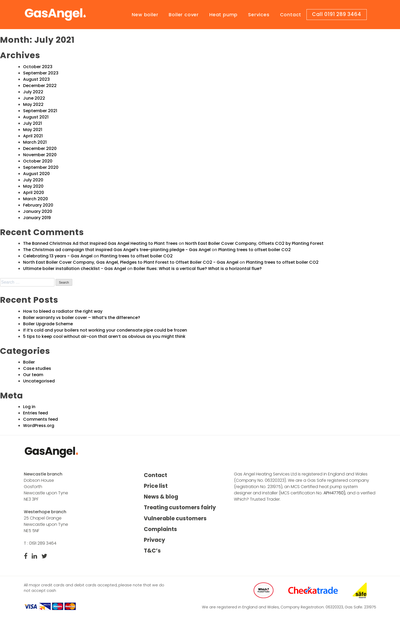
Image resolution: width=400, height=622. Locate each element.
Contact (291, 15)
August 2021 (35, 117)
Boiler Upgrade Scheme (48, 324)
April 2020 (33, 193)
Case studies (37, 368)
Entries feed (35, 413)
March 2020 (35, 199)
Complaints (160, 529)
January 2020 (37, 211)
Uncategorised (39, 381)
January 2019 (37, 218)
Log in (29, 407)
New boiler (145, 15)
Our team (33, 375)
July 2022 (33, 92)
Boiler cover (184, 15)
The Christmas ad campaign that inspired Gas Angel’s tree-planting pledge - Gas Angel (117, 250)
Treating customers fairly (180, 507)
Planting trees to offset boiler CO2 (254, 250)
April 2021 (33, 136)
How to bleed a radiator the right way (62, 311)
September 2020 (40, 167)
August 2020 (36, 174)
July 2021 (32, 123)
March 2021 (35, 142)
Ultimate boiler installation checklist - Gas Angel (74, 269)
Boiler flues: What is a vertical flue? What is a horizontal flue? (198, 269)
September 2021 (40, 111)
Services (258, 15)
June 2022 (34, 98)
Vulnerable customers (175, 518)
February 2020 (38, 205)
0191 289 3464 (42, 543)
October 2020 (37, 161)
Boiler (29, 362)
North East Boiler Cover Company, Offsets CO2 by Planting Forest (254, 243)
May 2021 (32, 130)
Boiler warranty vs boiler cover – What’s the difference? (81, 318)
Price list (156, 486)
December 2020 (40, 148)
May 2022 (33, 104)
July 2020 (33, 180)
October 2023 (37, 67)
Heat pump (223, 15)
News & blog (161, 496)
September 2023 (40, 73)
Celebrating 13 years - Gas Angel (57, 256)
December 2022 (40, 86)
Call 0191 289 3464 (336, 14)
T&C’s (152, 550)
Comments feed (40, 419)
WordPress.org (38, 426)
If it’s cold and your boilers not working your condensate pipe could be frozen (105, 330)
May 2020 (33, 186)
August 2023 (36, 79)
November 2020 (40, 155)
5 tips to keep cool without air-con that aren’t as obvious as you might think (104, 336)
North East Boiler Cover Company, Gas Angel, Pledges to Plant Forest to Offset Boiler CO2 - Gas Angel (130, 262)
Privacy (154, 540)
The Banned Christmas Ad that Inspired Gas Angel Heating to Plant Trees (100, 243)
